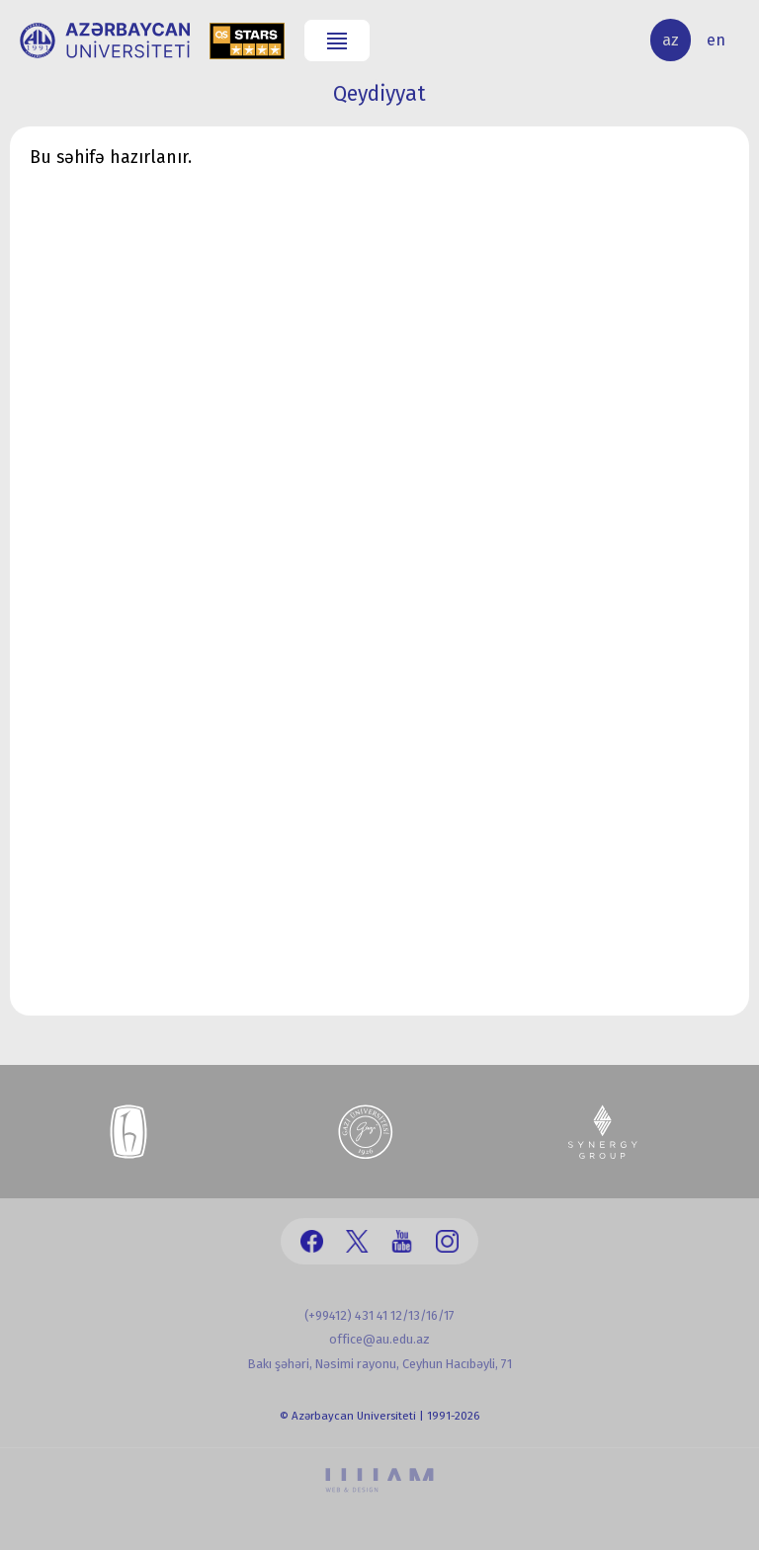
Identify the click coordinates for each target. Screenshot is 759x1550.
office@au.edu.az (379, 1339)
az (670, 40)
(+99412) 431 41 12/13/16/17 (379, 1315)
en (716, 40)
